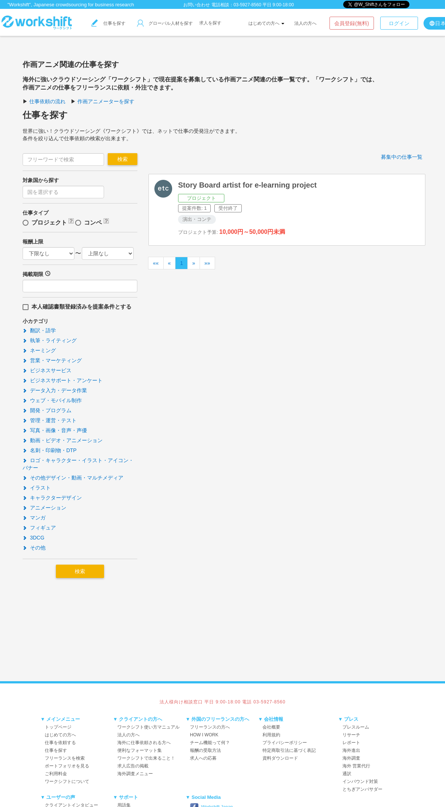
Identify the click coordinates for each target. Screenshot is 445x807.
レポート (351, 742)
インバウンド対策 (360, 781)
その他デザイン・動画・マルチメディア (73, 478)
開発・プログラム (47, 410)
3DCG (33, 538)
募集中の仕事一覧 (401, 157)
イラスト (37, 488)
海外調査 (351, 758)
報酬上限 (33, 242)
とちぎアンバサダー (362, 789)
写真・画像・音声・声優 (55, 430)
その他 (34, 548)
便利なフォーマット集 (139, 750)
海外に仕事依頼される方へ (144, 742)
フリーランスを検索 (65, 758)
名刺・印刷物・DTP (50, 450)
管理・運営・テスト (50, 420)
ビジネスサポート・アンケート (63, 380)
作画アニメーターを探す (105, 101)
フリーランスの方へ (210, 727)
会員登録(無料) (351, 23)
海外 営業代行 (356, 766)
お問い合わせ (196, 4)
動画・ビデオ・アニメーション (63, 440)
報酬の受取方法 (205, 750)
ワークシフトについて (67, 781)
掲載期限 (33, 274)
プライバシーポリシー (284, 742)
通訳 (346, 773)
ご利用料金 (56, 773)
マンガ (34, 518)
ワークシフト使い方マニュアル (148, 727)
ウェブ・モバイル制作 (52, 400)
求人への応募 (203, 758)
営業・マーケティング (52, 360)
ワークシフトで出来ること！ (146, 758)
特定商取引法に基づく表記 (289, 750)
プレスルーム (355, 727)
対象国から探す (41, 180)
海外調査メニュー (135, 773)
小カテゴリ (35, 321)
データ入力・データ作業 (55, 390)
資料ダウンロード (280, 758)
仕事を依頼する (60, 742)
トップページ (58, 727)
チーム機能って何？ (210, 742)
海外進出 (351, 750)
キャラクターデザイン (52, 498)
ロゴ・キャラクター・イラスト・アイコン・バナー (78, 464)
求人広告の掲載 (132, 766)
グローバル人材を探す (165, 23)
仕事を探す (108, 23)
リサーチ (351, 734)
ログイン (399, 23)
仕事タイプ (35, 213)
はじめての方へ (266, 23)
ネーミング (39, 350)
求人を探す (210, 23)
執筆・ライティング (50, 340)
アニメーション (44, 508)
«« (156, 263)
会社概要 (271, 727)
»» (207, 263)
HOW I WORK (204, 734)
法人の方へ (305, 23)
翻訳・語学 (39, 330)
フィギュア (39, 528)
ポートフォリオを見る (67, 766)
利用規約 (271, 734)
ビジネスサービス (47, 370)
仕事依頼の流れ (47, 101)
